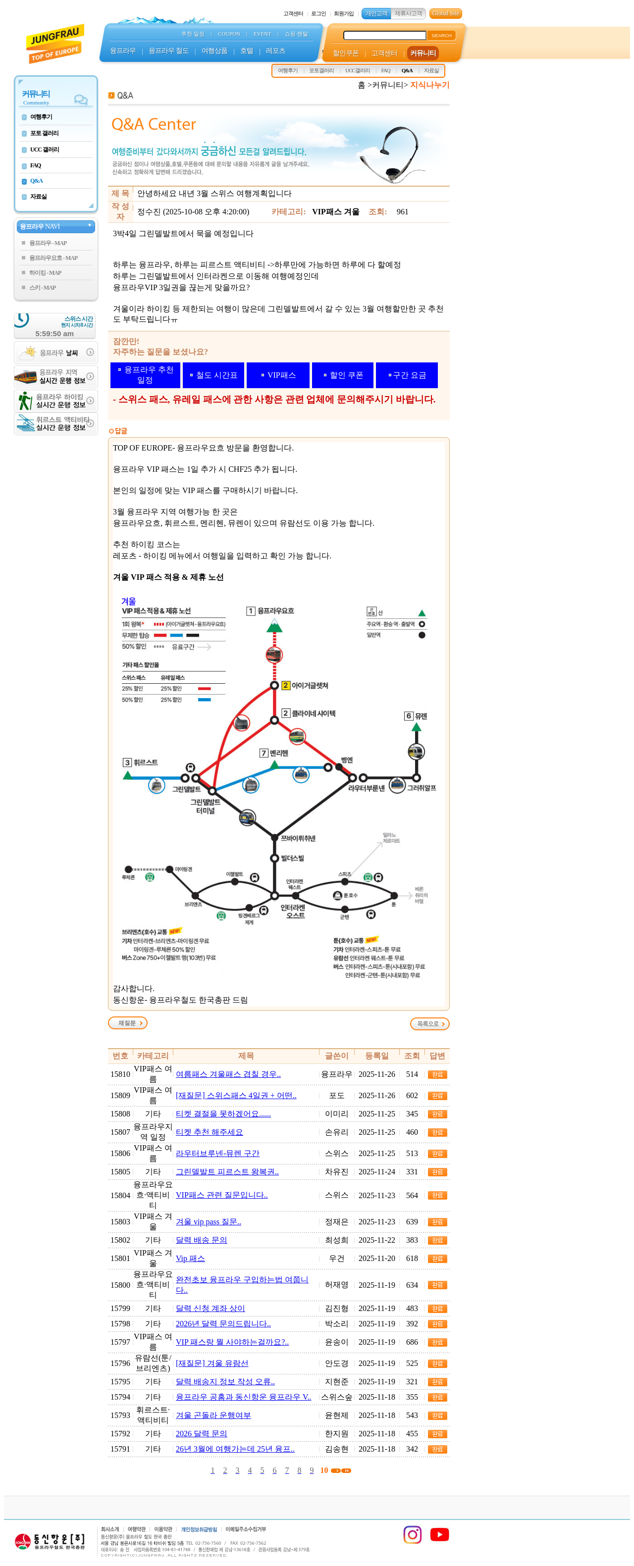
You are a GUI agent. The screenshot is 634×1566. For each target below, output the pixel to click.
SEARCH (441, 35)
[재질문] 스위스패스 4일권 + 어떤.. (236, 1095)
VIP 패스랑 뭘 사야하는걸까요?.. (232, 1342)
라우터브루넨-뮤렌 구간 (218, 1153)
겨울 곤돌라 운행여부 (213, 1415)
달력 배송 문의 (201, 1240)
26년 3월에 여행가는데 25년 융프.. (235, 1449)
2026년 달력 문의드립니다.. (223, 1323)
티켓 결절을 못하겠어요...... (223, 1114)
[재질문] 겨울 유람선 (212, 1363)
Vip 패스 (190, 1258)
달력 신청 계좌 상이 (210, 1308)
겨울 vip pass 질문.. (208, 1221)
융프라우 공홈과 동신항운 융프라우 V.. (244, 1397)
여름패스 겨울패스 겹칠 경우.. (228, 1074)
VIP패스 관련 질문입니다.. (222, 1195)
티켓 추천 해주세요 (209, 1132)
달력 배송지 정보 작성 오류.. (225, 1381)
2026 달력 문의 (201, 1433)
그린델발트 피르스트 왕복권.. (227, 1171)
